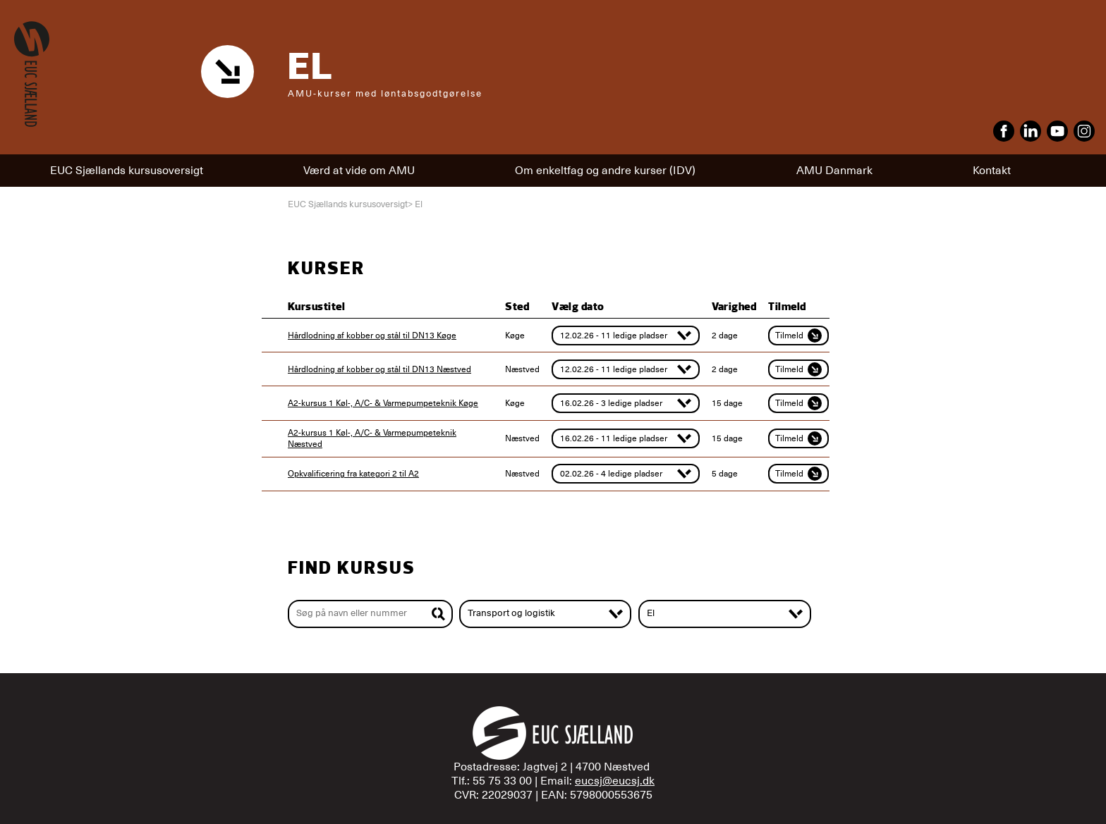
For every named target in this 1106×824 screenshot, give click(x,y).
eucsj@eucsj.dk (615, 781)
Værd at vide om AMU (359, 171)
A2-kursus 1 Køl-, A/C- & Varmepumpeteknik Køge (383, 403)
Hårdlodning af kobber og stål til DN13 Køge (372, 335)
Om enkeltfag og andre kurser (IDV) (605, 171)
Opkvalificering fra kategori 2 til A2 (353, 473)
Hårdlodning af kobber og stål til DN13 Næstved (379, 369)
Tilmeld (798, 335)
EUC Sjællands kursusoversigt (126, 171)
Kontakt (992, 171)
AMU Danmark (834, 171)
